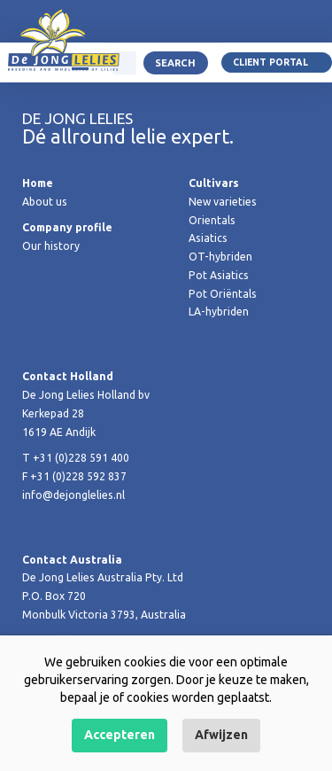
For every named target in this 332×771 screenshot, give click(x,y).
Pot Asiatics (219, 275)
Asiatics (208, 238)
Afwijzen (221, 735)
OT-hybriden (220, 256)
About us (44, 201)
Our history (51, 246)
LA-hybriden (219, 311)
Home (37, 183)
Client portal (270, 62)
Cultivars (214, 183)
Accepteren (119, 735)
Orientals (212, 220)
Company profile (67, 227)
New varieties (223, 201)
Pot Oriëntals (223, 294)
